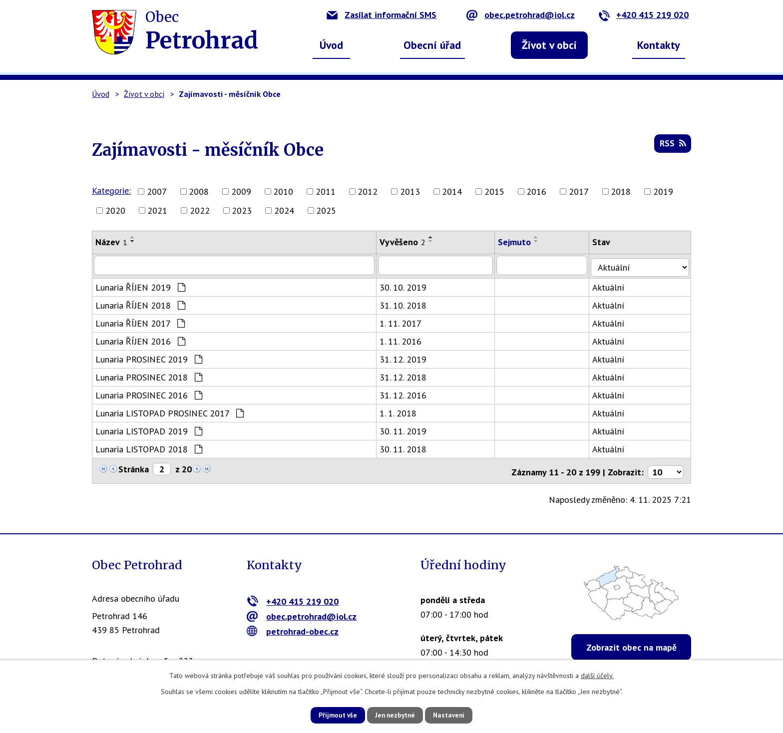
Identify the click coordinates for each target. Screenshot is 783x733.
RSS (672, 145)
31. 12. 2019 (407, 357)
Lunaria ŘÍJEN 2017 (140, 321)
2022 (200, 210)
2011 (326, 191)
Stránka (133, 467)
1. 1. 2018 (402, 411)
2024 (284, 210)
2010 (283, 191)
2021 (157, 210)
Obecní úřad (432, 45)
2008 (199, 191)
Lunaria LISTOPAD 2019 (148, 429)
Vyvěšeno (406, 242)
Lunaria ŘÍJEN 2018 (140, 303)
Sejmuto (519, 242)
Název (111, 242)
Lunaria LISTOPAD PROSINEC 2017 (169, 411)
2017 (579, 191)
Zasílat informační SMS (381, 14)
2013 (410, 191)
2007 (157, 191)
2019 (663, 191)
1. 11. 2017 (404, 321)
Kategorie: (111, 190)
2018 (621, 191)
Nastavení (456, 714)
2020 (115, 210)
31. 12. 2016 (407, 393)
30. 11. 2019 (407, 429)
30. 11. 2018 (407, 447)
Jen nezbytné (395, 714)
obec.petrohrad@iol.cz (520, 14)
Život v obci (549, 45)
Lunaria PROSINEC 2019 (148, 357)
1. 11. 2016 (404, 339)
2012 (368, 191)
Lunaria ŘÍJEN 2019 (140, 285)
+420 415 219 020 (643, 14)
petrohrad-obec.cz (293, 626)
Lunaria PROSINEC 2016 (148, 393)
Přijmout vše (330, 714)
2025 (326, 210)
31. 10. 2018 (407, 303)
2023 (242, 210)
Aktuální (615, 285)
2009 (241, 191)
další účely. (597, 674)
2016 (536, 191)
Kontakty (658, 45)
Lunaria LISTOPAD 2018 (148, 447)
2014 (452, 191)
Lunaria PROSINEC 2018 (148, 375)
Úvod (331, 45)
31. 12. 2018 (407, 375)
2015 (494, 191)
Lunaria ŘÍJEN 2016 (140, 339)
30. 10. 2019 (407, 285)
